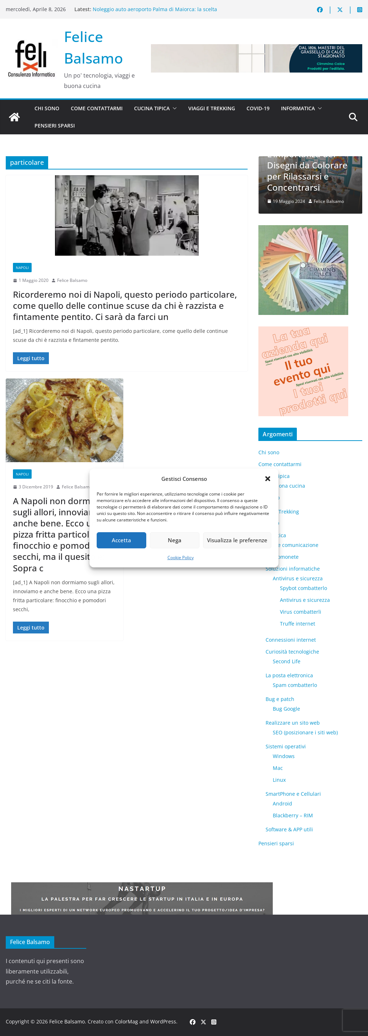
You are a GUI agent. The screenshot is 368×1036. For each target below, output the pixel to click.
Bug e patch (280, 699)
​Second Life (286, 661)
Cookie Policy (180, 557)
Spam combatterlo (295, 685)
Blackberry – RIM (293, 815)
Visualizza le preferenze (237, 540)
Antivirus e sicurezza (298, 578)
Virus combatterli (300, 611)
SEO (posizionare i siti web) (305, 732)
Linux (279, 779)
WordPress (163, 1021)
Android (282, 803)
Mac (278, 768)
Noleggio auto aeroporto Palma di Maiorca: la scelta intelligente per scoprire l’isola (155, 13)
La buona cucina (285, 485)
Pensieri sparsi (54, 125)
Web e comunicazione (292, 545)
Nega (174, 540)
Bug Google (286, 708)
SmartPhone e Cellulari (293, 793)
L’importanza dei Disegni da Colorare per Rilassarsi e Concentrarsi (307, 171)
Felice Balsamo (72, 280)
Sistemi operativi (286, 746)
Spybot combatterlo (303, 588)
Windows (284, 756)
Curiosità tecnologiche (292, 651)
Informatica (298, 108)
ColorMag (126, 1021)
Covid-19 (258, 108)
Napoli (22, 267)
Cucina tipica (152, 108)
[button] (267, 478)
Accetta (121, 540)
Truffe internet (297, 623)
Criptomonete (282, 556)
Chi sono (46, 108)
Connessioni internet (291, 639)
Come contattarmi (97, 108)
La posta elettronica (289, 675)
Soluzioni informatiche (293, 568)
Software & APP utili (289, 829)
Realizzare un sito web (293, 722)
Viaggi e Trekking (211, 108)
